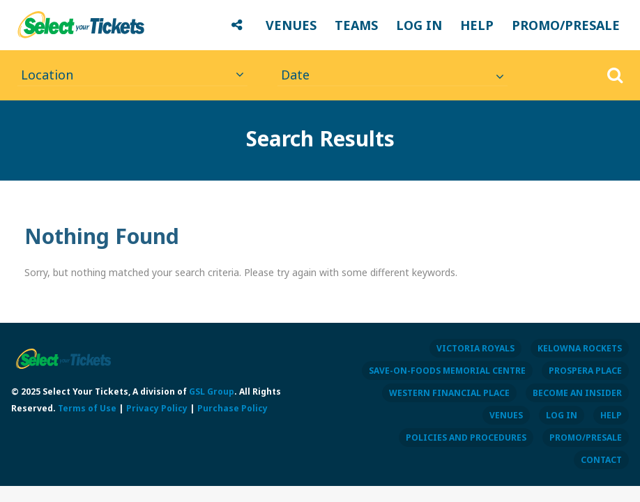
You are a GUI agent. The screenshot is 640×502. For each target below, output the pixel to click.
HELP (477, 25)
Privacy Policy (157, 408)
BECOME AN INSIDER (577, 393)
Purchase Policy (232, 408)
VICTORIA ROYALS (475, 348)
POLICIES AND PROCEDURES (466, 437)
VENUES (291, 25)
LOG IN (419, 25)
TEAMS (356, 25)
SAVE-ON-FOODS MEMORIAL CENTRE (447, 370)
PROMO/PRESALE (566, 25)
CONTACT (601, 460)
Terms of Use (87, 408)
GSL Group (211, 391)
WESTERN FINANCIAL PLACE (449, 393)
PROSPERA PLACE (585, 370)
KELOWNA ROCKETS (580, 348)
